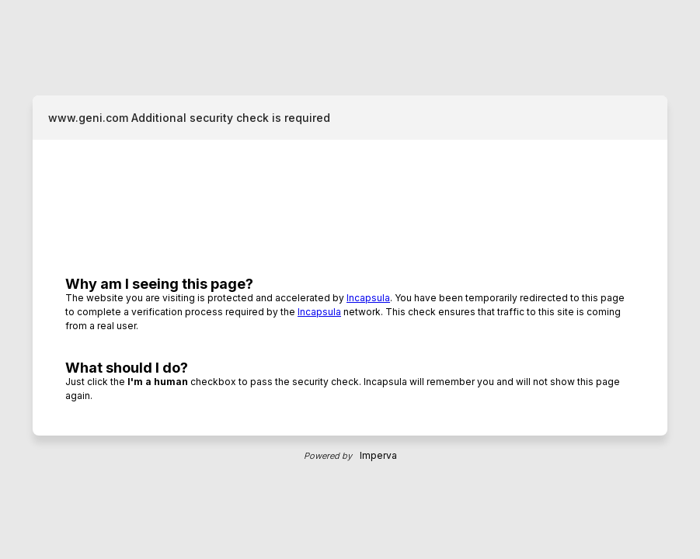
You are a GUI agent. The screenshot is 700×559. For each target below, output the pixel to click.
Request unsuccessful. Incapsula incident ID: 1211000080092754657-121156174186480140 (350, 279)
